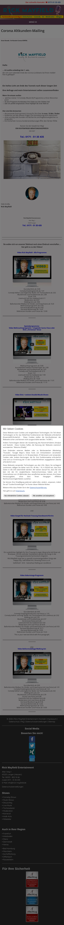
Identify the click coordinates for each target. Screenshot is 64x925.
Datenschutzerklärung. (38, 487)
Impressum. (20, 491)
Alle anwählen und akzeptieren (43, 496)
